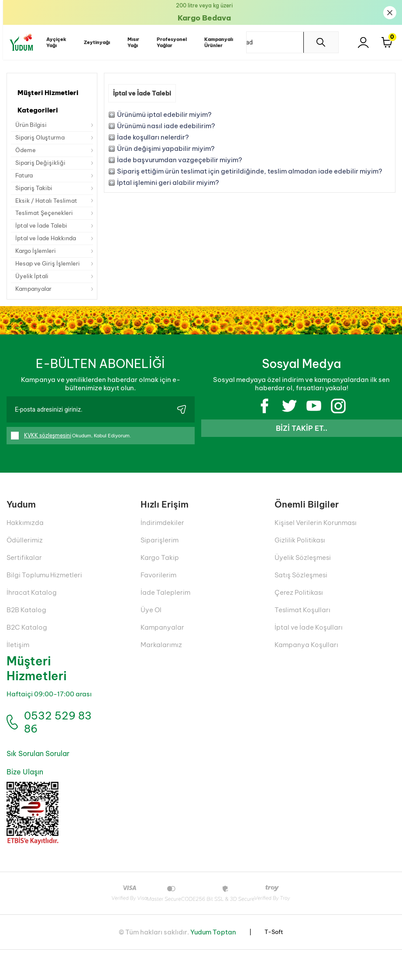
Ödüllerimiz (25, 553)
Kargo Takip (160, 570)
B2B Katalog (26, 622)
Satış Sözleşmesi (301, 587)
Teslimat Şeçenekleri (46, 220)
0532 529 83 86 (55, 738)
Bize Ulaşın (24, 790)
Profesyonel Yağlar (169, 42)
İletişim (18, 657)
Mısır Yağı (130, 42)
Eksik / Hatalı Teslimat (48, 207)
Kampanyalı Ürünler (215, 42)
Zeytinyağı (94, 42)
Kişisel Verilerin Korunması (316, 535)
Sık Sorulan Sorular (37, 772)
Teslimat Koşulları (302, 622)
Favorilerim (158, 587)
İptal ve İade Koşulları (309, 640)
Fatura (24, 180)
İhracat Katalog (32, 605)
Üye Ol (151, 622)
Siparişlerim (160, 553)
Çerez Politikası (299, 605)
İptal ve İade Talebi (43, 234)
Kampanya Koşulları (306, 657)
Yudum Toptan (213, 950)
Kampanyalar (35, 301)
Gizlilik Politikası (300, 553)
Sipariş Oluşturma (42, 139)
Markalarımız (161, 657)
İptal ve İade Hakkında (48, 247)
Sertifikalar (24, 570)
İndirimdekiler (162, 535)
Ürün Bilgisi (31, 126)
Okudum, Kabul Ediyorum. (74, 448)
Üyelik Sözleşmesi (303, 570)
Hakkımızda (25, 535)
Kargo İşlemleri (37, 261)
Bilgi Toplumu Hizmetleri (44, 587)
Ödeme (26, 153)
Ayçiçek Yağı (53, 42)
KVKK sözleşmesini (47, 448)
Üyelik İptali (33, 288)
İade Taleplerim (165, 605)
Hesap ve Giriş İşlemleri (49, 274)
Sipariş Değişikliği (41, 166)
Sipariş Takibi (35, 193)
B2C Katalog (27, 640)
